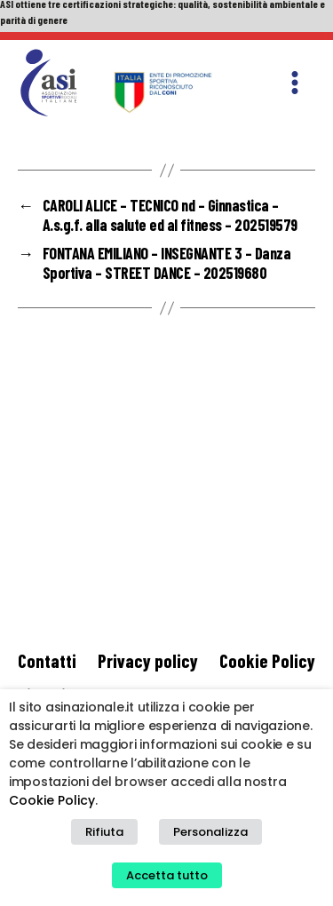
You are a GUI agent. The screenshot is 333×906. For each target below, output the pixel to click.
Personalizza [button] (210, 831)
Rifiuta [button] (104, 831)
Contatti (47, 660)
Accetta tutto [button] (167, 875)
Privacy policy (148, 660)
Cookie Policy (267, 660)
